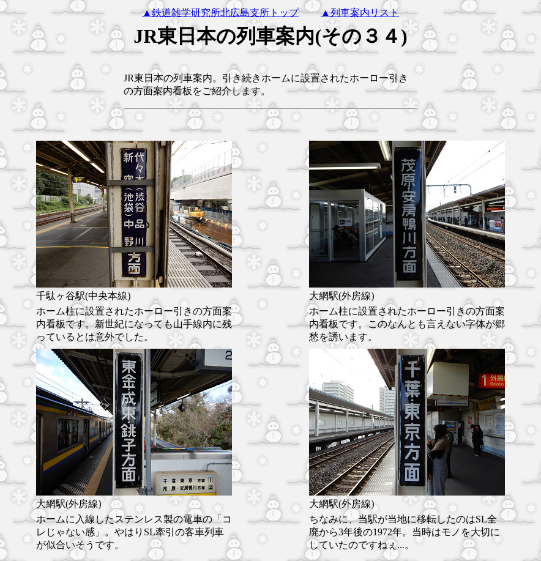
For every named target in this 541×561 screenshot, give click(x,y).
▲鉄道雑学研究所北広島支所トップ (220, 12)
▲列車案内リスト (360, 12)
